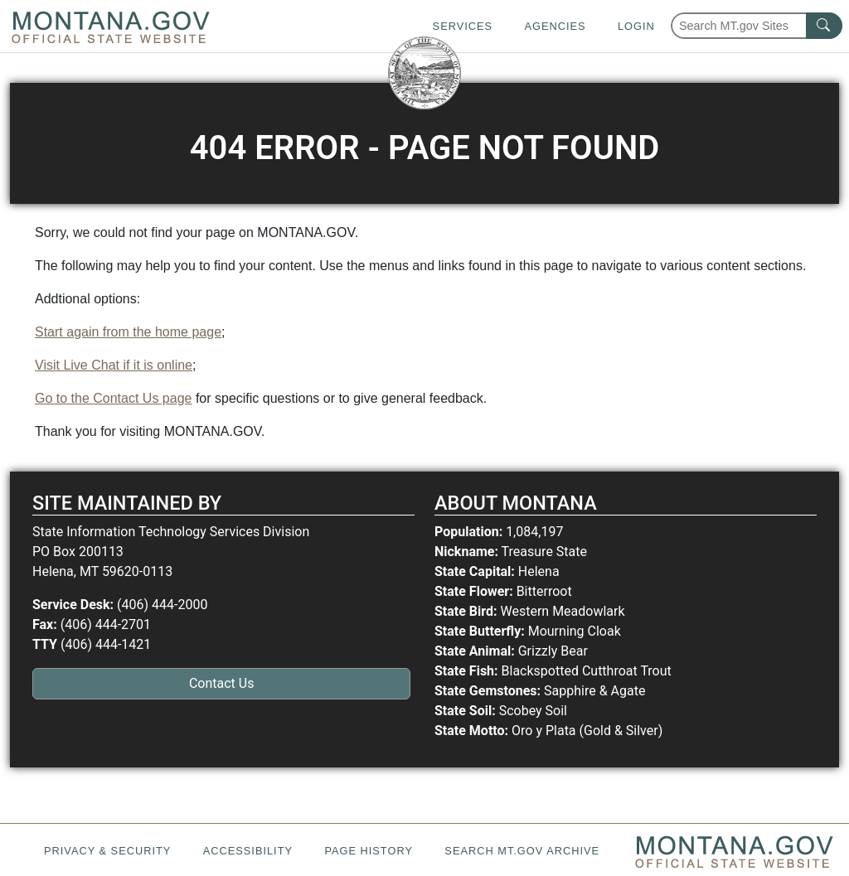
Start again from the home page (128, 332)
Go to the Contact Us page (113, 398)
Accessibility (248, 851)
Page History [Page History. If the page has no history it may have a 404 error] (368, 851)
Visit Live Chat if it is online (113, 365)
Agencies (554, 26)
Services (462, 26)
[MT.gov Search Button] (824, 25)
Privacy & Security (107, 851)
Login (636, 26)
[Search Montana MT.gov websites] (756, 25)
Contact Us (222, 683)
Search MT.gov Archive (521, 851)
